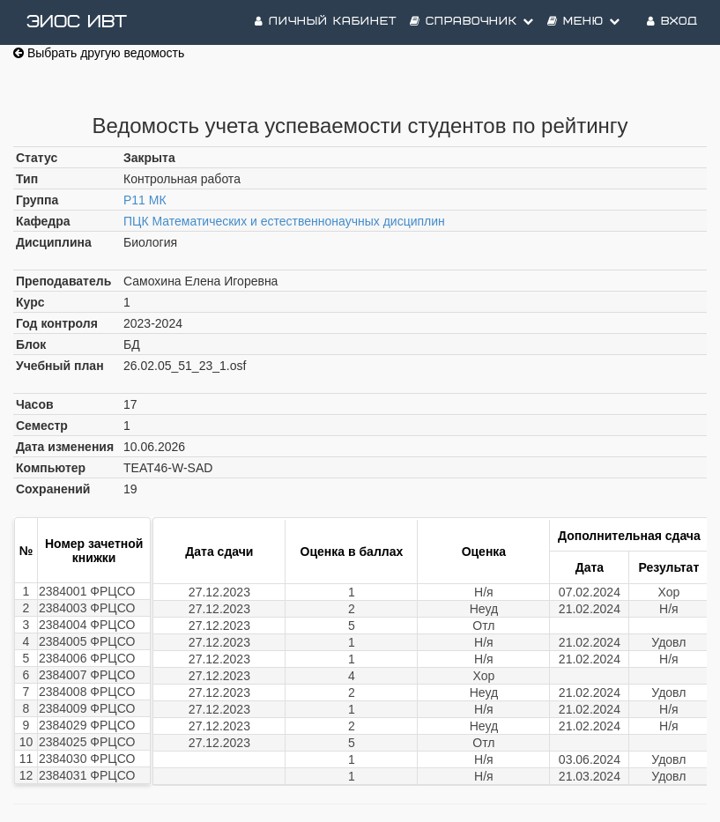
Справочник (472, 21)
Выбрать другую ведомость (98, 53)
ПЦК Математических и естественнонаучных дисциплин (284, 221)
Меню (583, 21)
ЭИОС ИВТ (76, 22)
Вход (672, 21)
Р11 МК (145, 200)
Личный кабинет (326, 21)
